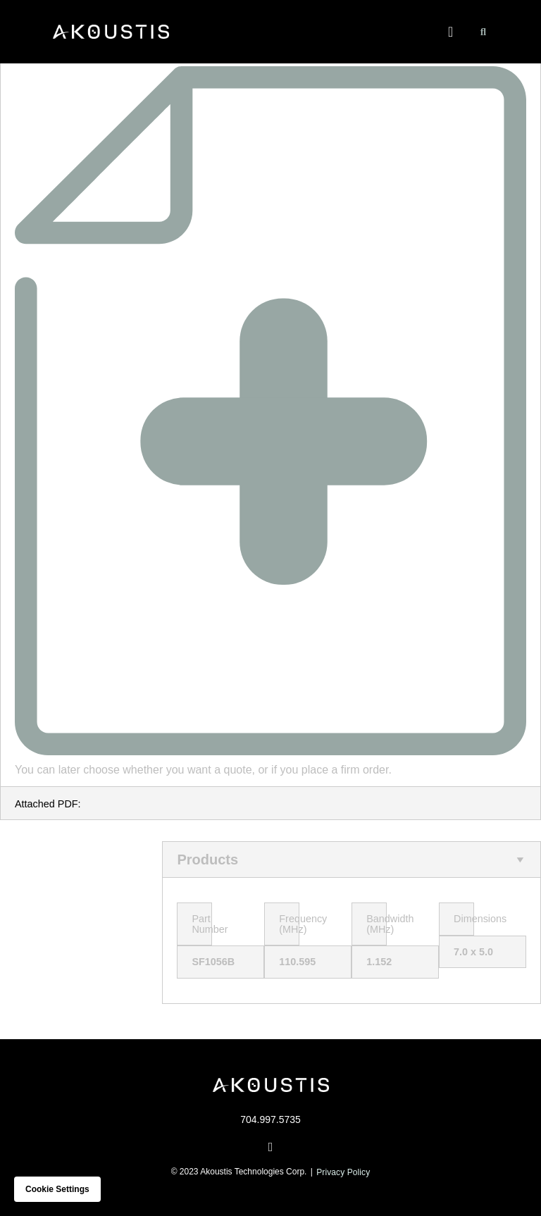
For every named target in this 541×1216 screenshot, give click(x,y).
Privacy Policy (343, 1172)
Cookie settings (57, 1189)
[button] (450, 31)
